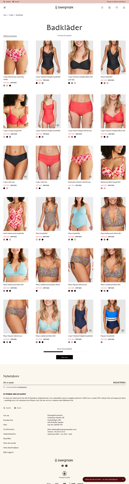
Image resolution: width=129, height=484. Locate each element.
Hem (5, 15)
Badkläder (19, 15)
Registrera (119, 382)
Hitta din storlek (9, 443)
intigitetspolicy (22, 387)
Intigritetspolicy (9, 434)
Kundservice (8, 420)
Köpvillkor (7, 438)
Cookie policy (8, 429)
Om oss (6, 415)
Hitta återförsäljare (11, 448)
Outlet (11, 15)
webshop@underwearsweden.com (63, 429)
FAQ (5, 425)
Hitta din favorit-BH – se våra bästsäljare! (101, 479)
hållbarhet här (68, 400)
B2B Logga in (8, 452)
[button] (64, 473)
